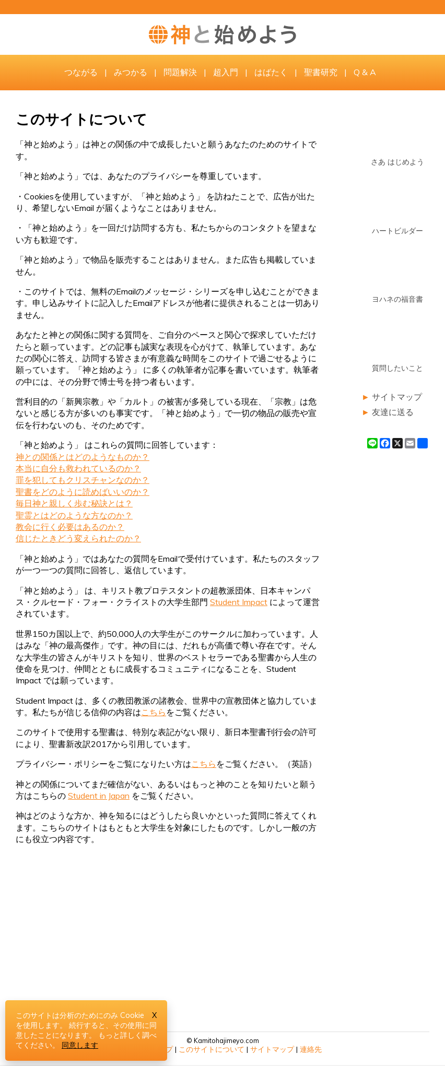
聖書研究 (320, 72)
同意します (80, 1045)
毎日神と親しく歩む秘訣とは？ (74, 503)
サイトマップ (397, 397)
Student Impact (238, 602)
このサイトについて (211, 1049)
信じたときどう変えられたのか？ (78, 538)
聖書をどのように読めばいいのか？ (82, 492)
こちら (153, 712)
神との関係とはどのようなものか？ (82, 457)
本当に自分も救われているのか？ (78, 468)
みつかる (130, 72)
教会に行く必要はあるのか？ (70, 527)
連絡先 (311, 1049)
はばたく (271, 72)
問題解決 (180, 72)
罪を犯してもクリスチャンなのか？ (82, 480)
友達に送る (393, 412)
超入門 (225, 72)
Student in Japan (99, 795)
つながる (81, 72)
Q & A (365, 72)
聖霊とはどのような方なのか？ (74, 515)
